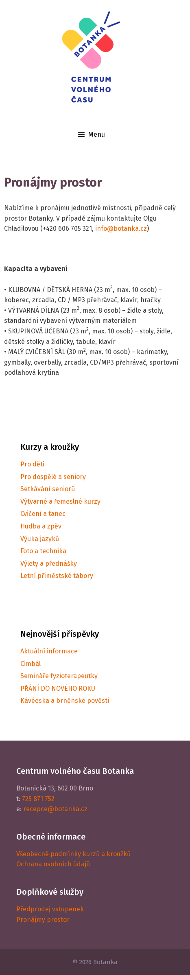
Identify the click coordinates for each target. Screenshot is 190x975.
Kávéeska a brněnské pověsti (64, 700)
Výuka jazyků (39, 539)
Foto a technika (43, 551)
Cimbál (30, 664)
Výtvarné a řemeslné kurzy (60, 501)
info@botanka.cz (121, 228)
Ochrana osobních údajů (53, 864)
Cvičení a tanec (43, 514)
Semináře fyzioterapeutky (59, 676)
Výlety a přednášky (48, 563)
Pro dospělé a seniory (53, 477)
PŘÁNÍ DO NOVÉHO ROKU (57, 688)
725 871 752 (38, 799)
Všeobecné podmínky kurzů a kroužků (73, 854)
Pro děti (32, 464)
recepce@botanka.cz (55, 809)
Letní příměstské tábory (56, 576)
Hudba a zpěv (40, 526)
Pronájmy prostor (43, 919)
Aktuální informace (49, 651)
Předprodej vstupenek (50, 909)
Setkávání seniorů (47, 489)
